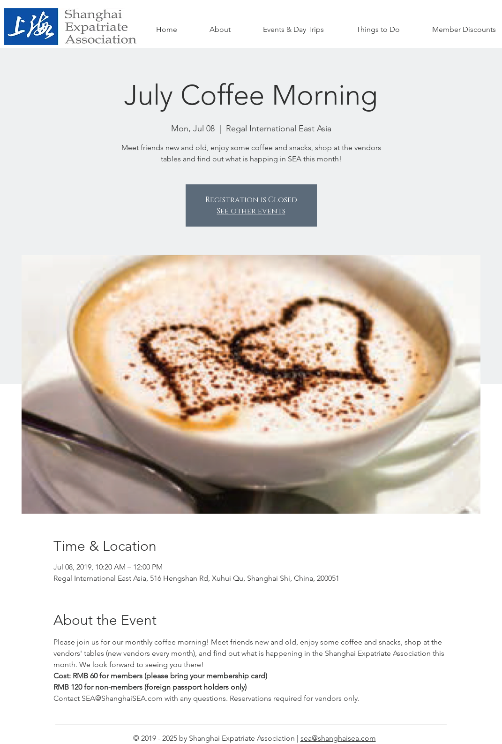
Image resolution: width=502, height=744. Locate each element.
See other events (251, 211)
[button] (378, 29)
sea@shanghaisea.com (338, 738)
